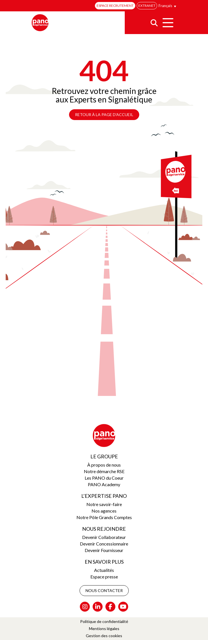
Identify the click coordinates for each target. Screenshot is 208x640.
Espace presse (104, 576)
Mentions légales (104, 628)
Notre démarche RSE (104, 471)
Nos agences (104, 510)
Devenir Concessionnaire (104, 543)
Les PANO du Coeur (104, 477)
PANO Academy (104, 484)
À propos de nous (104, 464)
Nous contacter (104, 590)
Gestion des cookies (104, 635)
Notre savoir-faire (104, 504)
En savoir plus (104, 562)
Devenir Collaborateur (104, 537)
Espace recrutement (115, 5)
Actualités (104, 570)
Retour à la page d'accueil (104, 114)
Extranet (146, 5)
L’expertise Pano (104, 496)
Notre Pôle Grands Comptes (104, 517)
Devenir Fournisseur (104, 550)
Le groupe (104, 456)
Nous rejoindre (104, 529)
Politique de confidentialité (104, 621)
